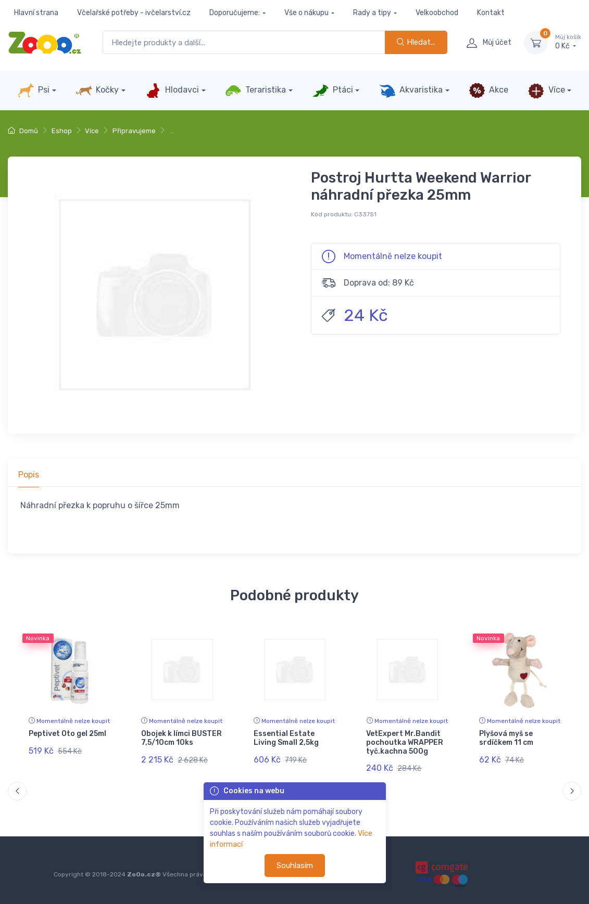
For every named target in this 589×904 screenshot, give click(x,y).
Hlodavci (172, 90)
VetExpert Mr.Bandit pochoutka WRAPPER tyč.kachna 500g (404, 742)
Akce (488, 90)
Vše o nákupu (306, 12)
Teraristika (255, 90)
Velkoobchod (437, 12)
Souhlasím (295, 865)
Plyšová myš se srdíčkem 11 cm (506, 738)
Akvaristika (411, 90)
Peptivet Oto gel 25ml (67, 733)
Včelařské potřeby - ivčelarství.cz (134, 12)
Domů (23, 131)
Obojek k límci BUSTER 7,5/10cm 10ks (181, 738)
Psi (33, 90)
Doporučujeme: (234, 12)
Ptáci (332, 90)
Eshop (62, 131)
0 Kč (568, 42)
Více (546, 90)
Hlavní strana (36, 12)
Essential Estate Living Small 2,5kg (286, 738)
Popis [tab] (28, 475)
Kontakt (491, 12)
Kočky (97, 90)
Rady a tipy (372, 12)
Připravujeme (134, 131)
